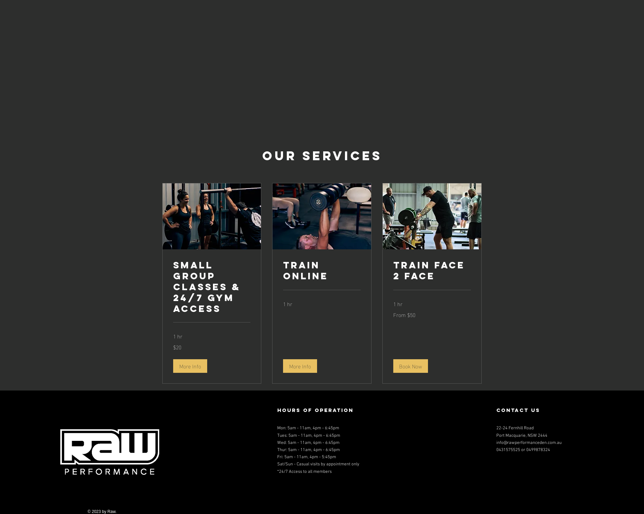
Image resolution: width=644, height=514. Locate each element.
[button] (190, 366)
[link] (212, 287)
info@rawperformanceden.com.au (529, 443)
